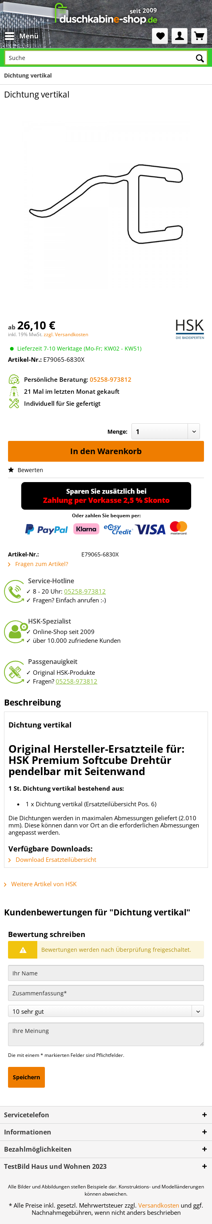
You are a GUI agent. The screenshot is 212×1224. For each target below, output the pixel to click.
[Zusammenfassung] (106, 993)
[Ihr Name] (106, 973)
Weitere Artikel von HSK (40, 884)
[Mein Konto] (180, 36)
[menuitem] (21, 36)
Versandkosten (158, 1205)
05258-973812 (110, 379)
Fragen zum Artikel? (38, 564)
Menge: (117, 431)
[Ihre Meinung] (106, 1034)
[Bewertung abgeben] (106, 1011)
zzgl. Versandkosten (66, 334)
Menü (21, 35)
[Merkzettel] (160, 36)
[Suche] (106, 58)
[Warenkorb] (199, 36)
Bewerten (25, 470)
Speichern (26, 1077)
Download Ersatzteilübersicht (52, 859)
